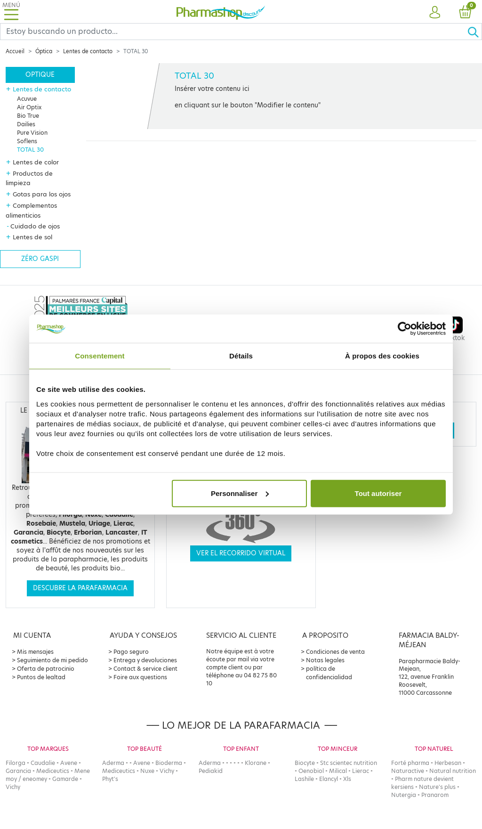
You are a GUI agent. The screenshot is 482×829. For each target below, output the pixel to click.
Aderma (113, 763)
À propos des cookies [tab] (382, 356)
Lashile (304, 779)
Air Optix (29, 107)
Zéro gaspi (40, 258)
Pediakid (211, 771)
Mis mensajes (35, 652)
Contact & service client (145, 669)
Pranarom (435, 795)
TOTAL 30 (30, 150)
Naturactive (407, 771)
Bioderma (168, 763)
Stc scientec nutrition (348, 763)
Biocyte (305, 763)
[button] (435, 12)
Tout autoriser (378, 493)
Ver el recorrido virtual (240, 553)
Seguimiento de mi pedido (52, 660)
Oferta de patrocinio (45, 669)
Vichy (13, 787)
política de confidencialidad (329, 673)
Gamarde (65, 779)
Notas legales (325, 660)
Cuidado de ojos (35, 226)
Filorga (15, 763)
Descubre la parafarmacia (80, 588)
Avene (68, 763)
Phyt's (110, 779)
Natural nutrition (452, 771)
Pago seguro (131, 652)
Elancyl (328, 779)
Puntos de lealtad (41, 677)
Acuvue (27, 99)
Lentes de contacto (87, 51)
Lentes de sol (32, 237)
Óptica (43, 51)
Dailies (26, 124)
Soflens (27, 141)
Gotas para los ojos (42, 194)
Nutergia (403, 795)
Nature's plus (437, 787)
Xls (347, 779)
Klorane (255, 763)
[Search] (233, 31)
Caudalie (43, 763)
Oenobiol (311, 771)
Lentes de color (36, 162)
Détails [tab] (241, 356)
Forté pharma (410, 763)
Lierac (360, 771)
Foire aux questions (140, 677)
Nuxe (147, 771)
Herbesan (447, 763)
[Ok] (474, 31)
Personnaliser (240, 493)
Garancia (18, 771)
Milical (338, 771)
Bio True (28, 116)
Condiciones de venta (335, 652)
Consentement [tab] (99, 356)
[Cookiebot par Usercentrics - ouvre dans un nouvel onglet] (404, 329)
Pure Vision (32, 133)
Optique (40, 74)
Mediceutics (52, 771)
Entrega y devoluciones (145, 660)
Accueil (15, 51)
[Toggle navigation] (11, 11)
